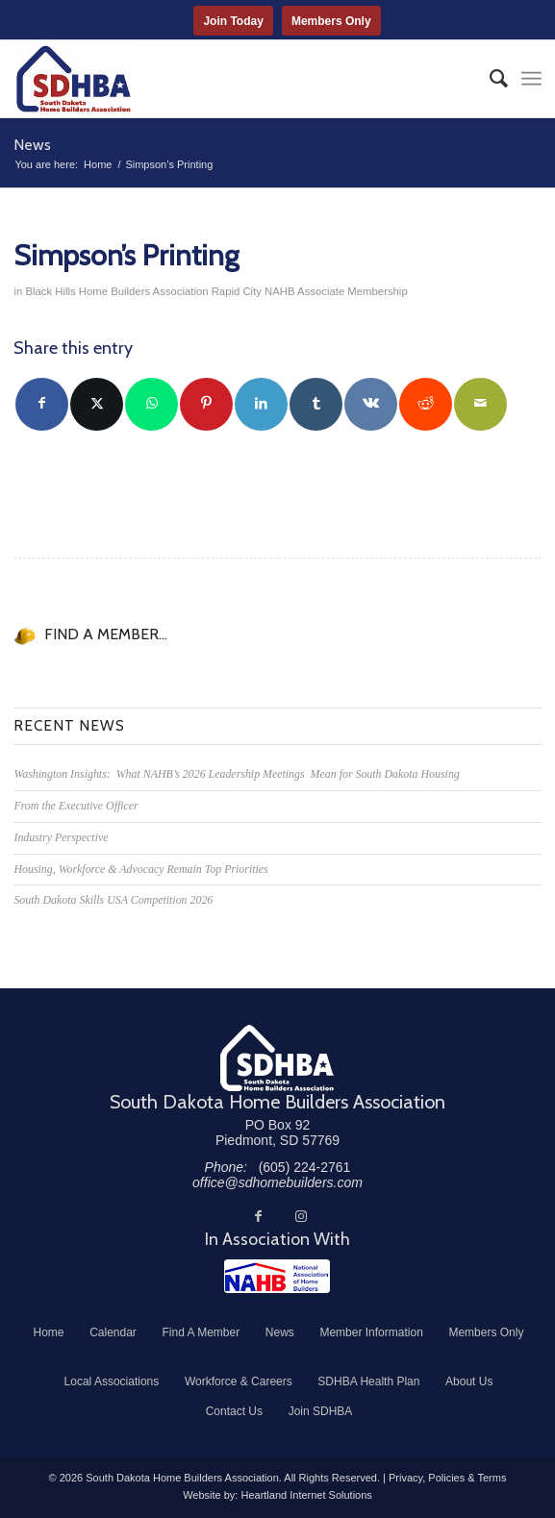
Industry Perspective (60, 837)
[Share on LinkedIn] (261, 404)
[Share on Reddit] (425, 404)
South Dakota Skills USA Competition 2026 (113, 900)
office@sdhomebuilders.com (277, 1182)
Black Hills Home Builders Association (116, 291)
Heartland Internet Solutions (305, 1495)
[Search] (489, 78)
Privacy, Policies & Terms (447, 1477)
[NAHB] (277, 1276)
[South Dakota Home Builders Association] (224, 78)
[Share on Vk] (370, 404)
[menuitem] (489, 78)
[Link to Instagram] (301, 1216)
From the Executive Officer (75, 805)
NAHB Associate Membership (336, 291)
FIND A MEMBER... (105, 634)
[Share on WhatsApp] (151, 404)
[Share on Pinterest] (206, 404)
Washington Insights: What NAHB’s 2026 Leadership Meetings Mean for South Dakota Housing (236, 774)
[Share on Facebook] (41, 404)
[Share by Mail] (480, 404)
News (32, 145)
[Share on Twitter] (96, 404)
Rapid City (237, 291)
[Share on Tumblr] (316, 404)
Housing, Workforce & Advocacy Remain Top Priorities (140, 869)
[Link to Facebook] (258, 1216)
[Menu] (531, 79)
